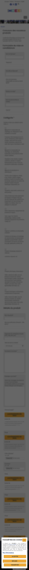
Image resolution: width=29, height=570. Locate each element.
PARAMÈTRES (15, 565)
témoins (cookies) (12, 544)
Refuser (14, 561)
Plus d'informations (8, 553)
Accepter (15, 556)
